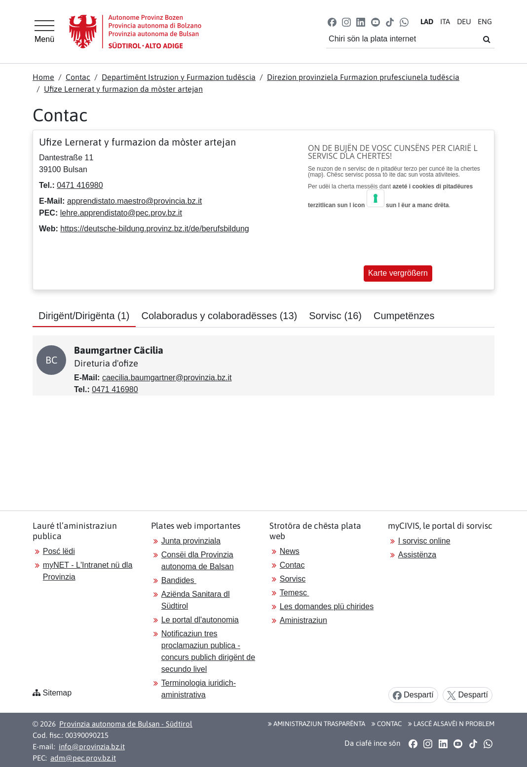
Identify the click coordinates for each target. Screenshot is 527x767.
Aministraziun (303, 620)
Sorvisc (292, 579)
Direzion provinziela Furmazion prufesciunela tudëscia (363, 77)
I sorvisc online (424, 541)
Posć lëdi (59, 551)
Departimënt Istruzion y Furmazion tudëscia (179, 77)
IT (445, 21)
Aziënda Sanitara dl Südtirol (195, 600)
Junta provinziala (191, 541)
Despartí (413, 695)
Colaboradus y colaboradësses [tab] (220, 315)
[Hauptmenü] (44, 31)
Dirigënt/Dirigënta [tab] (84, 315)
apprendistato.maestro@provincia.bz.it (134, 201)
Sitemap (57, 693)
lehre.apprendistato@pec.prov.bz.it (121, 213)
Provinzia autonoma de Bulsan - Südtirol (125, 724)
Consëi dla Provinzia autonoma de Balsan (197, 560)
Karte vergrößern (398, 273)
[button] (332, 21)
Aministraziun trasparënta (316, 724)
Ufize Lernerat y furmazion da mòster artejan (123, 88)
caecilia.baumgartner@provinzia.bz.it (167, 377)
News (290, 551)
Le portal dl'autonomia (200, 620)
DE (464, 21)
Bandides (178, 580)
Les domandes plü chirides (327, 606)
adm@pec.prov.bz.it (83, 758)
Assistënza (417, 554)
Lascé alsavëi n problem (451, 724)
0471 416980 (80, 185)
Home (43, 77)
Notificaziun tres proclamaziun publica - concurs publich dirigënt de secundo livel (208, 651)
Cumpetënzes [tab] (404, 315)
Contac (78, 77)
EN (485, 21)
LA (426, 21)
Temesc (294, 592)
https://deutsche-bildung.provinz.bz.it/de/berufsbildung (154, 228)
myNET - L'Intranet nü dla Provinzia (88, 571)
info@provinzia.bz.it (92, 746)
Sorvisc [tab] (335, 315)
